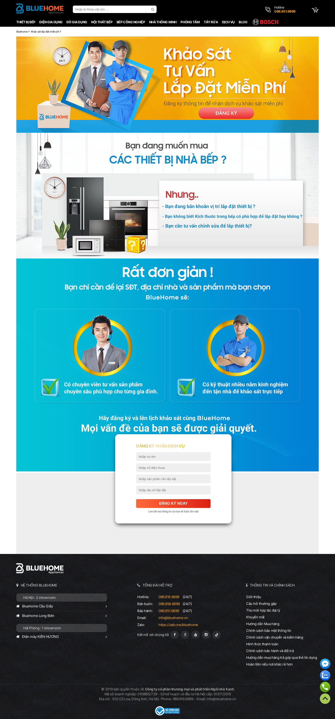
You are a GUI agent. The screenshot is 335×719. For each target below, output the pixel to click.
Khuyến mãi (255, 617)
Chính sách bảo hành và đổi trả (270, 651)
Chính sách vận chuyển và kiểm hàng (274, 637)
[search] (153, 9)
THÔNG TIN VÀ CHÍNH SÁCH (272, 585)
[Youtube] (195, 635)
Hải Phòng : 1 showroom (42, 628)
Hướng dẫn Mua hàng (262, 624)
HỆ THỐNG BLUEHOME (39, 585)
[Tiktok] (216, 635)
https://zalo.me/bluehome (178, 625)
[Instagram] (206, 635)
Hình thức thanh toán (262, 644)
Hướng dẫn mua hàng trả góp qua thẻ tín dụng (281, 657)
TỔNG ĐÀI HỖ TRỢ (157, 585)
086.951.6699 (168, 611)
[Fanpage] (175, 635)
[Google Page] (185, 635)
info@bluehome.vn (173, 618)
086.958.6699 (169, 604)
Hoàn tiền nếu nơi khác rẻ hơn (269, 664)
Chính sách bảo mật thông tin (268, 630)
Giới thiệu (253, 597)
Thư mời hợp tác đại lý (263, 610)
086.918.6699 (168, 597)
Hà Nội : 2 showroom (39, 597)
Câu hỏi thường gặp (261, 603)
